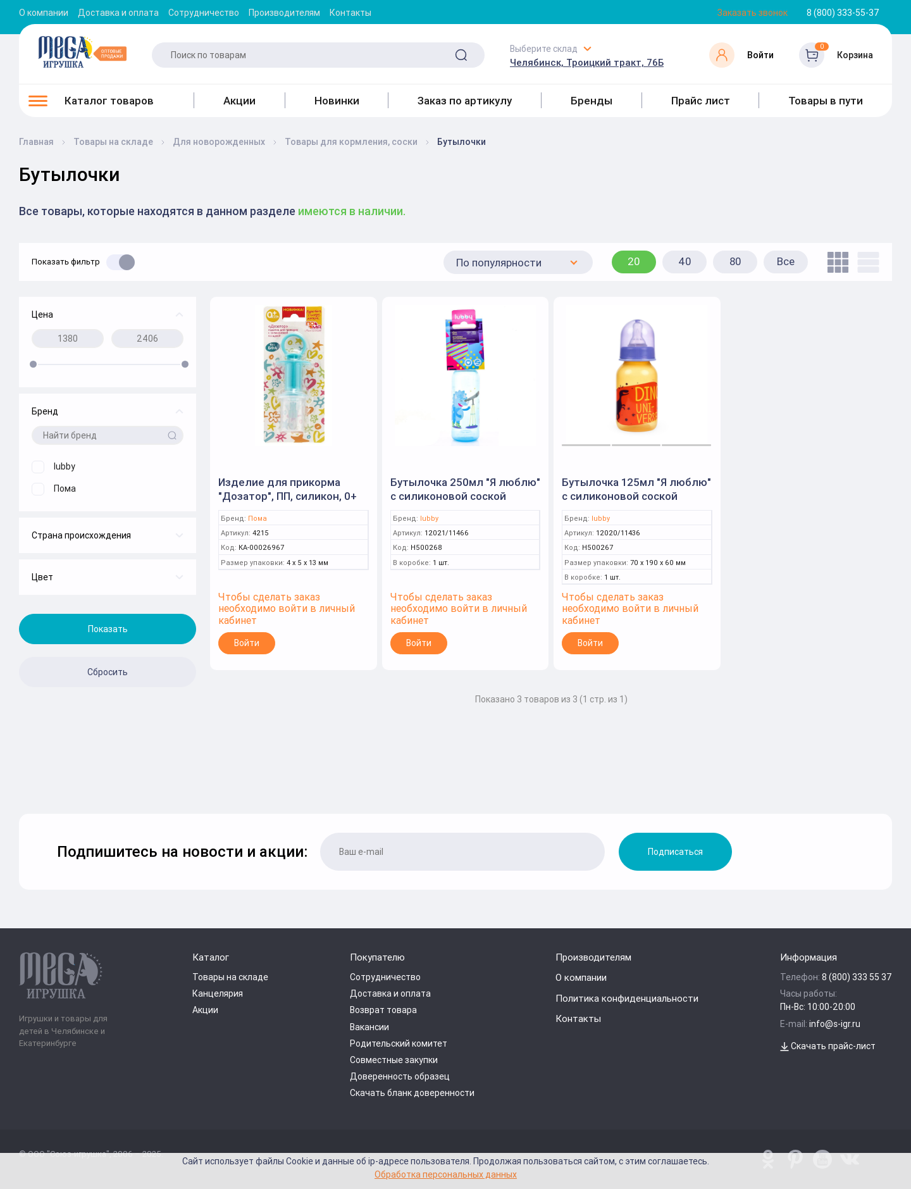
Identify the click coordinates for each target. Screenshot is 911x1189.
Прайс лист (700, 101)
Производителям (284, 13)
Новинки (336, 101)
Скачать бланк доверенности (412, 1093)
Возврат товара (383, 1010)
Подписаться (675, 851)
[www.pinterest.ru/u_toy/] (768, 1159)
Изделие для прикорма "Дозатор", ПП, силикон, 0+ (287, 489)
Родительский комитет (398, 1043)
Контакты (350, 13)
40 (684, 261)
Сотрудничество (203, 13)
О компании (43, 13)
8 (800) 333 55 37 (857, 977)
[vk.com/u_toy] (849, 1159)
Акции (239, 101)
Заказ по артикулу (465, 101)
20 (634, 261)
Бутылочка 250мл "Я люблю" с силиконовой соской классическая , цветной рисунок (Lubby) (465, 503)
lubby (429, 518)
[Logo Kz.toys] (82, 52)
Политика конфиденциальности (626, 998)
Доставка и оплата (118, 13)
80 (735, 261)
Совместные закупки (394, 1060)
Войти (246, 643)
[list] (865, 262)
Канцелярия (217, 993)
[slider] (33, 364)
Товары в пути (825, 101)
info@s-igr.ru (834, 1024)
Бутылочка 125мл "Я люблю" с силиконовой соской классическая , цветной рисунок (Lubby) (636, 503)
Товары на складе (230, 977)
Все (786, 261)
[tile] (835, 262)
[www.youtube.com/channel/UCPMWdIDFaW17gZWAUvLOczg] (822, 1159)
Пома (257, 518)
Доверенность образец (400, 1076)
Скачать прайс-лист (828, 1046)
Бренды (591, 101)
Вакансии (369, 1027)
